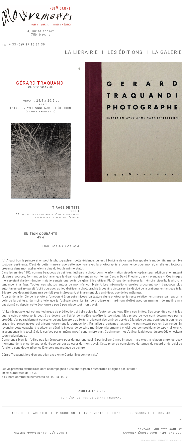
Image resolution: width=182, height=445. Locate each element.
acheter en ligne (92, 391)
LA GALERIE (167, 52)
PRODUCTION (65, 413)
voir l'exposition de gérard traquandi (92, 397)
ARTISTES (40, 413)
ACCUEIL (18, 413)
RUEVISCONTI (139, 413)
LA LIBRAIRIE (81, 52)
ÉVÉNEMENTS (93, 413)
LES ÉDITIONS (125, 52)
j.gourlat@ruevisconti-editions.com (152, 432)
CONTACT (165, 413)
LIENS (116, 413)
